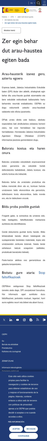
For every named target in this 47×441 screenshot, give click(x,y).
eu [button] (33, 3)
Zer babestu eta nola (11, 20)
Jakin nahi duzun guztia (25, 17)
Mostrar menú (9, 30)
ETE (12, 17)
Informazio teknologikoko (12, 368)
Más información (16, 422)
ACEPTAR (16, 429)
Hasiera (4, 17)
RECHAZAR (31, 429)
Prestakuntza (7, 348)
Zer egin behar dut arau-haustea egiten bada (20, 23)
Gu (3, 341)
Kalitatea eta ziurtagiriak (11, 352)
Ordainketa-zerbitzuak (10, 371)
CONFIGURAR (23, 436)
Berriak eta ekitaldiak (10, 344)
